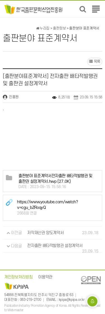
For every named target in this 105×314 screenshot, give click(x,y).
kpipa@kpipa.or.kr (72, 300)
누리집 (43, 28)
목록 (94, 61)
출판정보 (59, 28)
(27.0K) (55, 179)
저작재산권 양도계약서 (45, 232)
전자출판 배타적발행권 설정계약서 (54, 246)
